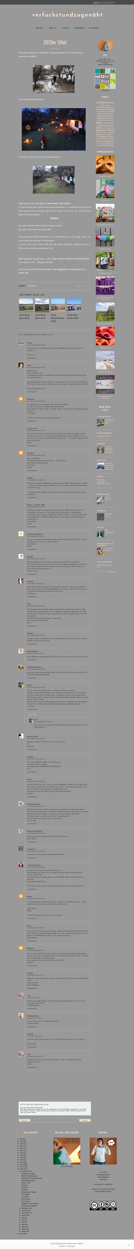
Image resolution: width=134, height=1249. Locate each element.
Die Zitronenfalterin (35, 534)
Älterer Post (85, 1120)
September (25, 1213)
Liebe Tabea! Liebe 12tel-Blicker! (33, 203)
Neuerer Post (25, 1120)
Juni (23, 1220)
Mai (23, 1222)
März (23, 1226)
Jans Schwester (33, 736)
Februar (24, 1229)
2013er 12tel (25, 1183)
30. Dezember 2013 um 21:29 (36, 867)
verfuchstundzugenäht (68, 15)
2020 (22, 1153)
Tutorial (103, 141)
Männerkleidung (108, 120)
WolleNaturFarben (34, 667)
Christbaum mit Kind (28, 1173)
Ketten (107, 111)
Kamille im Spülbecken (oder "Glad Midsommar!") (109, 450)
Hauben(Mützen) (101, 107)
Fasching (107, 105)
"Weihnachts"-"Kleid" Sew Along (31, 1178)
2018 (22, 1157)
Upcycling (110, 141)
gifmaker (40, 258)
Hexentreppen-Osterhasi (105, 225)
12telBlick (32, 285)
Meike (29, 896)
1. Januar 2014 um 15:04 (34, 1018)
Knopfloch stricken (105, 176)
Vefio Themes (78, 1243)
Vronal (29, 343)
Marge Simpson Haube (28, 1192)
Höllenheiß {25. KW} (103, 436)
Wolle (52, 28)
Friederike (31, 849)
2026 (22, 1139)
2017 (22, 1160)
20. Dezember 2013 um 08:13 (36, 430)
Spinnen (105, 134)
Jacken (102, 111)
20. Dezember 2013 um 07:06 (36, 345)
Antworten (32, 358)
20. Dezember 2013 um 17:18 (35, 653)
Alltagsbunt (101, 511)
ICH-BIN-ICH (105, 200)
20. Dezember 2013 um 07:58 (36, 401)
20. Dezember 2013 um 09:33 (36, 480)
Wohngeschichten (27, 269)
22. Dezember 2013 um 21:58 (36, 738)
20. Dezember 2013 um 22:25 (36, 669)
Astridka (30, 453)
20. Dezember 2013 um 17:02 (36, 635)
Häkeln (98, 111)
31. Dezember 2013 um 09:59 (36, 898)
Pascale (30, 556)
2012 (22, 1233)
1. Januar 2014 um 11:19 (33, 997)
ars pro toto (32, 428)
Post (112, 128)
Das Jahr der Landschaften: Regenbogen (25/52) (103, 482)
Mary (29, 779)
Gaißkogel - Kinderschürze (30, 1203)
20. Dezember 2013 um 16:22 (36, 606)
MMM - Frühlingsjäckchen (109, 532)
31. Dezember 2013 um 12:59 (35, 927)
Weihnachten (110, 143)
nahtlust (100, 476)
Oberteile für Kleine (104, 126)
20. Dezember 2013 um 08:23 (36, 455)
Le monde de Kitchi (104, 416)
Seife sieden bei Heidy (109, 549)
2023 (22, 1146)
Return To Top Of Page (67, 1246)
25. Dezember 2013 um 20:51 (36, 758)
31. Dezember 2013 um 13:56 (35, 950)
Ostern (104, 128)
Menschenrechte (108, 118)
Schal (97, 132)
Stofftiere (110, 136)
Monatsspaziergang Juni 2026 (109, 422)
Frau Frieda (101, 443)
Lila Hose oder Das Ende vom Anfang (105, 298)
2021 (22, 1150)
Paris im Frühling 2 (108, 498)
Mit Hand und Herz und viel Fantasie (105, 544)
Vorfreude (24, 1187)
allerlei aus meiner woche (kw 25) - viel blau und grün (109, 466)
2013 (22, 1169)
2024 (22, 1143)
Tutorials (94, 28)
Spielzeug (99, 134)
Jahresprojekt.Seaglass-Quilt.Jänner (105, 397)
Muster (100, 120)
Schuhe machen (103, 132)
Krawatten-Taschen (105, 273)
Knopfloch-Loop (105, 348)
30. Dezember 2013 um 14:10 (35, 833)
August (24, 1215)
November (25, 1208)
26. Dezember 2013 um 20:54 (36, 781)
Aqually (30, 478)
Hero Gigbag (25, 1194)
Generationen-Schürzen (29, 1206)
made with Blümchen (104, 562)
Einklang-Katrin (33, 1016)
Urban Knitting (100, 143)
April (23, 1224)
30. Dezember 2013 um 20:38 (36, 851)
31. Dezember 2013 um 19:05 (35, 975)
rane (29, 995)
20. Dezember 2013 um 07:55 (36, 367)
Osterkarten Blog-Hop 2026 (104, 566)
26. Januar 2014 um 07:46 (35, 1056)
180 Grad (111, 102)
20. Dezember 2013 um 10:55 (36, 558)
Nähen (39, 28)
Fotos (65, 28)
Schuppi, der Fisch (105, 249)
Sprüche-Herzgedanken (105, 135)
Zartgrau (24, 1189)
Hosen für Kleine (107, 109)
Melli (29, 365)
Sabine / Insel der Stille (36, 505)
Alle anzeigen (111, 572)
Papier (109, 128)
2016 (22, 1162)
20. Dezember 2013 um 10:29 (36, 536)
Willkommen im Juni (109, 515)
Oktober (25, 1210)
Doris (29, 926)
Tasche (104, 138)
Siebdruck (112, 132)
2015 (22, 1164)
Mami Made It (32, 651)
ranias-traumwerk (34, 865)
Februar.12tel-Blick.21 (105, 372)
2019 (22, 1155)
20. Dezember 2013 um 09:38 (36, 507)
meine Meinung (107, 145)
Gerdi (29, 685)
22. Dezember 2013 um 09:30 (36, 687)
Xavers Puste (25, 1199)
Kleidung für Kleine (105, 117)
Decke (102, 105)
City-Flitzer (25, 1196)
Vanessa (30, 581)
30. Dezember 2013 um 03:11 (35, 806)
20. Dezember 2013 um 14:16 (35, 583)
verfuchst (24, 1185)
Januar (24, 1231)
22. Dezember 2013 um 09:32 (43, 721)
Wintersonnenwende (28, 1180)
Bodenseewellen (103, 494)
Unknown (30, 399)
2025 (22, 1141)
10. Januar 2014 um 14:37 (34, 1036)
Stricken (98, 139)
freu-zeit (100, 527)
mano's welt (101, 460)
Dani (29, 604)
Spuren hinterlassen (34, 831)
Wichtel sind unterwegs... (29, 1176)
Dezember (25, 1171)
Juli (23, 1217)
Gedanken (79, 28)
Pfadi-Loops (25, 1201)
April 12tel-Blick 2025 (105, 323)
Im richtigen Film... (28, 262)
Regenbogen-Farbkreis (105, 130)
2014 (22, 1166)
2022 (22, 1148)
